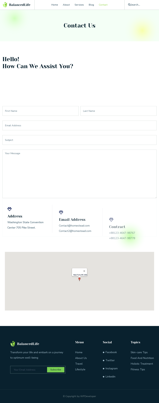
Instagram (112, 368)
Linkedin (110, 376)
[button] (134, 4)
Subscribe (55, 369)
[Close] (83, 274)
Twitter (110, 360)
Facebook (111, 352)
